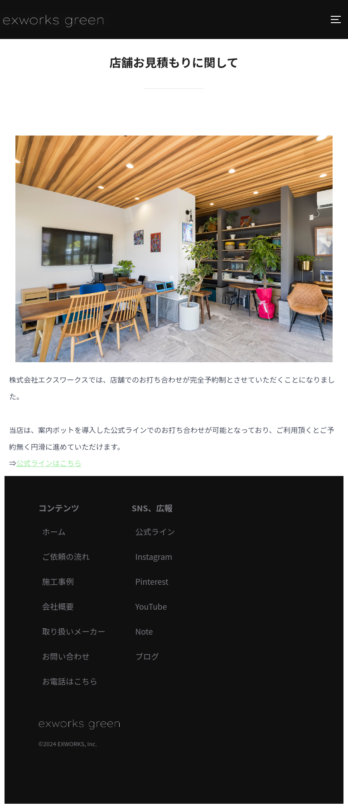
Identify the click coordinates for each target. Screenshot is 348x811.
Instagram (156, 557)
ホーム (54, 532)
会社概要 (58, 608)
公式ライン (157, 532)
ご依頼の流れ (66, 557)
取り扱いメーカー (74, 633)
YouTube (153, 608)
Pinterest (154, 582)
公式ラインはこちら (49, 462)
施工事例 (58, 582)
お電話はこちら (70, 684)
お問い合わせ (66, 658)
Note (146, 633)
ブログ (149, 658)
